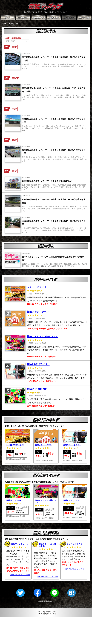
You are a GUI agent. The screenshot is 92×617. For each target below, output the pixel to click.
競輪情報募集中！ (46, 601)
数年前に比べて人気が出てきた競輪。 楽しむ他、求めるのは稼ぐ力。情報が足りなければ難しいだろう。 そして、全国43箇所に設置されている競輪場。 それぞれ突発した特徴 (54, 128)
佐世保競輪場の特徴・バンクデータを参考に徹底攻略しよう (48, 181)
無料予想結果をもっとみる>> (20, 575)
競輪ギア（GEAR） (37, 389)
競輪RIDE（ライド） (38, 364)
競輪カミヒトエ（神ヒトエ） (42, 336)
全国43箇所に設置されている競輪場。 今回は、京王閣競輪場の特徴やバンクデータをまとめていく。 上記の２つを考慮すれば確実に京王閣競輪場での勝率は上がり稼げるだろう (54, 66)
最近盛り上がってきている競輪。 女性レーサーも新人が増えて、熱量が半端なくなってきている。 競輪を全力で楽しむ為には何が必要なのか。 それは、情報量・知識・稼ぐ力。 (54, 159)
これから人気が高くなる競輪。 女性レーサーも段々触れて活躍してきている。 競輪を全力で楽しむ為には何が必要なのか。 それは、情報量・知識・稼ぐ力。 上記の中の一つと (54, 97)
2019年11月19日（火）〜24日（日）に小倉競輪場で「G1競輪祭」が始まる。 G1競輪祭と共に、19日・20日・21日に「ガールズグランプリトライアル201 (54, 265)
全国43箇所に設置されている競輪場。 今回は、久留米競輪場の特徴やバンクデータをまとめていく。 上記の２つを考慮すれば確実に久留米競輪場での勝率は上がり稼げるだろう (54, 230)
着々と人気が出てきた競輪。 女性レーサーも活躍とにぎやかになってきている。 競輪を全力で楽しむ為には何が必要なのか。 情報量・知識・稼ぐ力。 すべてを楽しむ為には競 (54, 209)
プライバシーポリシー (46, 612)
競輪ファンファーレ (38, 311)
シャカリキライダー (38, 287)
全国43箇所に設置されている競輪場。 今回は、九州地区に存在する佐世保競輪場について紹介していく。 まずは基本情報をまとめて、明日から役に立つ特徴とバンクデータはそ (54, 187)
